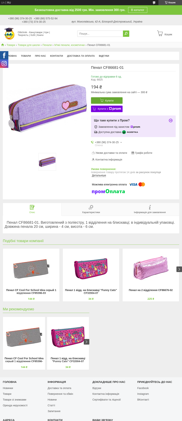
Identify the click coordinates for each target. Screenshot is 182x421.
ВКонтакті (143, 399)
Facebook (143, 388)
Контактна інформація (105, 393)
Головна (11, 55)
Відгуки (104, 55)
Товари (10, 45)
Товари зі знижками (14, 399)
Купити (109, 100)
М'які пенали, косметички (69, 45)
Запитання (54, 411)
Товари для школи (29, 45)
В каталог (137, 10)
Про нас (40, 55)
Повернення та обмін (60, 393)
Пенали (47, 45)
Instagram (143, 393)
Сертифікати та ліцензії (106, 399)
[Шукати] (126, 33)
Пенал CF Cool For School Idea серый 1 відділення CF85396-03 (31, 292)
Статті (51, 405)
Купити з (109, 108)
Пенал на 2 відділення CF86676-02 (151, 290)
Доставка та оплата (81, 55)
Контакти (56, 55)
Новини (52, 399)
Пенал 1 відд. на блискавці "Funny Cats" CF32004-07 (91, 292)
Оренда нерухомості (15, 405)
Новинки (8, 388)
